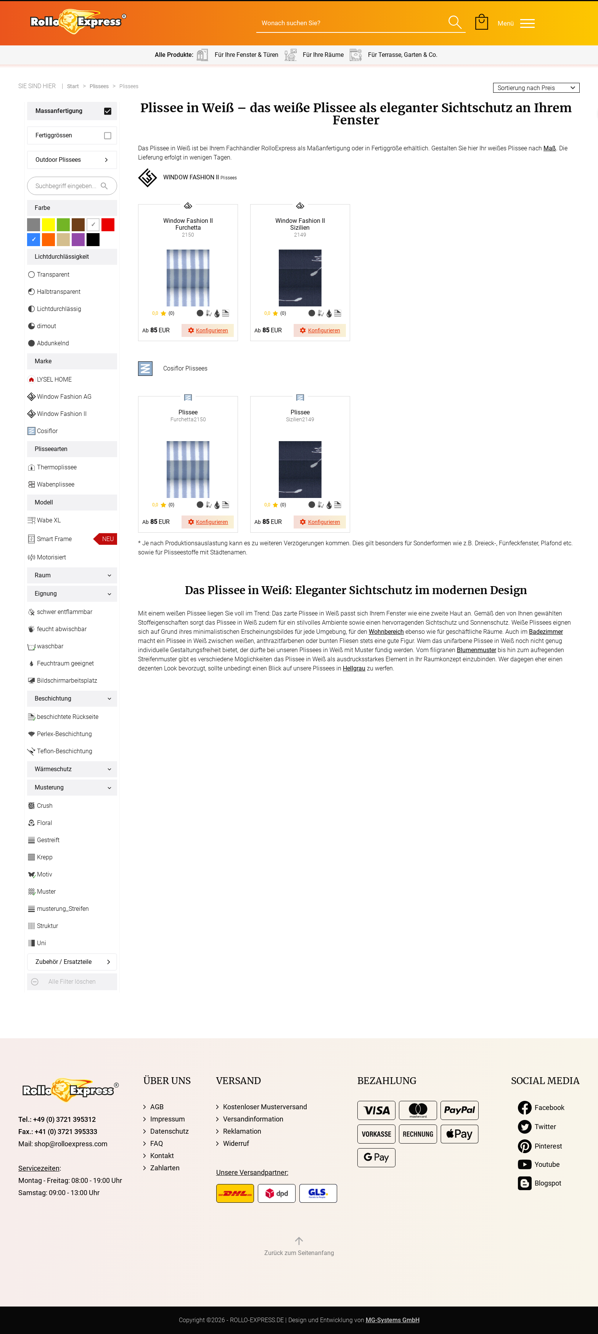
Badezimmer (546, 631)
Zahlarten (165, 1168)
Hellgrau (354, 668)
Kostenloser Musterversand (265, 1107)
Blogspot (539, 1183)
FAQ (156, 1143)
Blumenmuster (476, 650)
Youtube (539, 1165)
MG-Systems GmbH (393, 1320)
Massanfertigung (58, 110)
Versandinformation (253, 1119)
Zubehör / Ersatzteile (63, 961)
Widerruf (236, 1143)
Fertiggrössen (53, 135)
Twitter (537, 1127)
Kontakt (162, 1156)
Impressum (167, 1119)
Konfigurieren (207, 330)
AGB (157, 1107)
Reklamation (242, 1131)
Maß (549, 148)
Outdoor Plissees (58, 159)
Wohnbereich (386, 631)
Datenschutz (169, 1131)
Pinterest (540, 1146)
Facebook (541, 1108)
